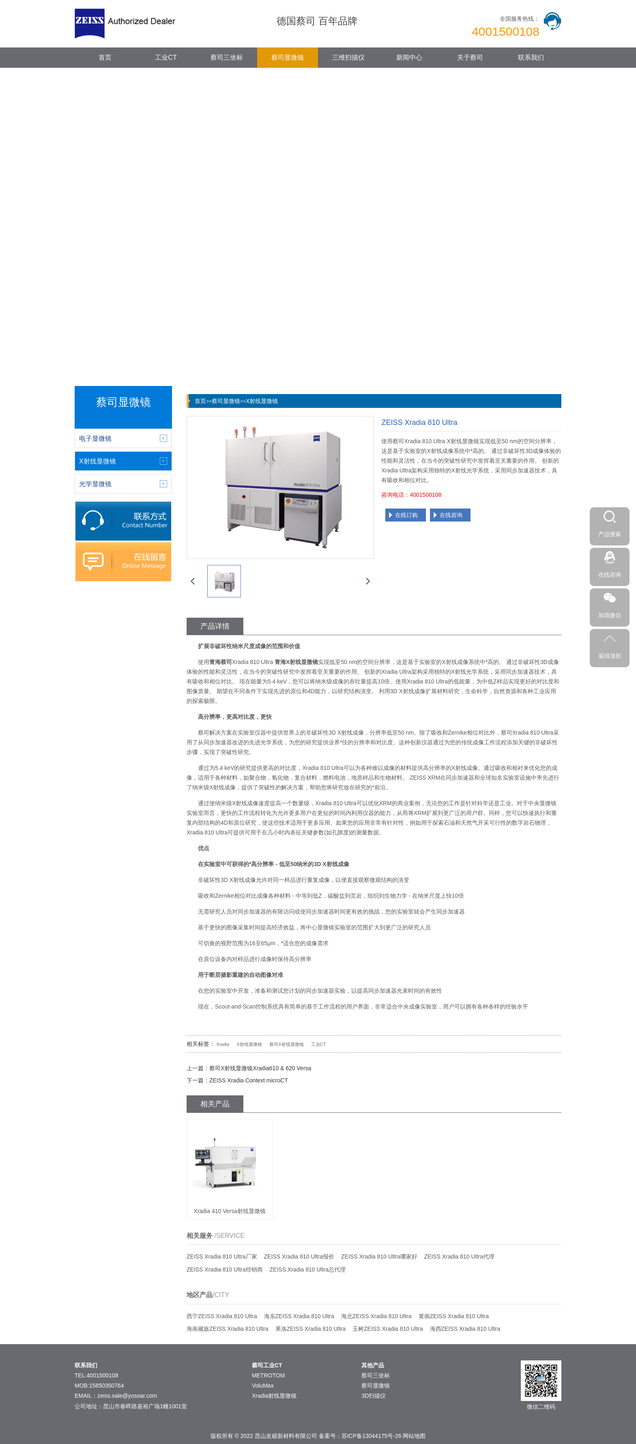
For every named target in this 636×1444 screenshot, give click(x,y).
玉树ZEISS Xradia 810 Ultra (387, 1328)
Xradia (222, 1044)
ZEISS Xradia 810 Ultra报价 (299, 1256)
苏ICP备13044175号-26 (372, 1436)
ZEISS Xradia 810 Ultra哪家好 (379, 1256)
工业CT (165, 57)
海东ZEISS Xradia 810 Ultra (299, 1316)
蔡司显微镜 (287, 57)
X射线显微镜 (262, 401)
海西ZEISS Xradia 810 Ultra (465, 1328)
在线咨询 (451, 515)
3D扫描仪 (373, 1395)
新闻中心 (409, 57)
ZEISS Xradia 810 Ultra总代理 (308, 1269)
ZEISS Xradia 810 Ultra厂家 (222, 1256)
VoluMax (263, 1385)
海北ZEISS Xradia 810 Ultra (376, 1316)
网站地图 (414, 1436)
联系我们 (531, 57)
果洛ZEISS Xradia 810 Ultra (310, 1328)
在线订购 (406, 515)
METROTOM (268, 1375)
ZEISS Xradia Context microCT (248, 1080)
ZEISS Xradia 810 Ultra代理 (459, 1256)
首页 (105, 57)
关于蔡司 (470, 57)
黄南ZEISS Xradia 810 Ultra (454, 1316)
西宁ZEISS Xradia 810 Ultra (222, 1316)
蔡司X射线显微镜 (286, 1044)
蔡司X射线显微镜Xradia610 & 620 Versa (260, 1068)
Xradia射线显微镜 (274, 1395)
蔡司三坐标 (227, 57)
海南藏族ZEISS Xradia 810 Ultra (228, 1328)
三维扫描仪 (348, 57)
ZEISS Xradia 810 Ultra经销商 (225, 1269)
